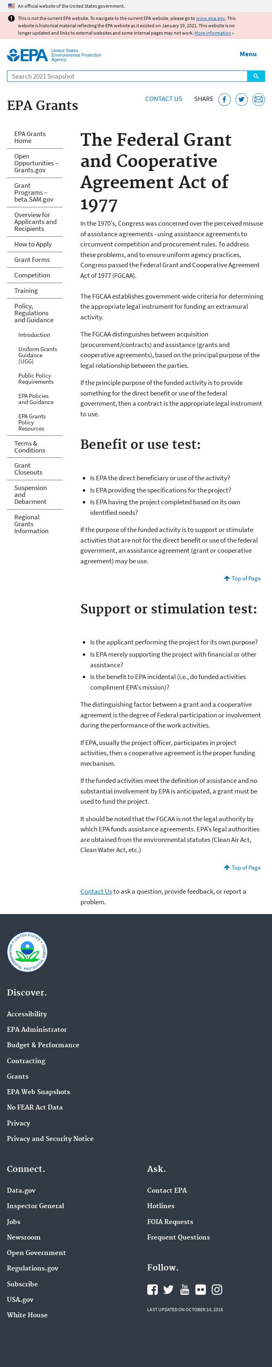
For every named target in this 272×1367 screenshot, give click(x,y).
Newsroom (24, 1238)
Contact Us (163, 98)
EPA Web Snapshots (38, 1092)
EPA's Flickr (200, 1289)
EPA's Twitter (168, 1289)
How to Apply (33, 244)
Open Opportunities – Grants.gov (36, 163)
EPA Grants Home (30, 137)
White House (27, 1315)
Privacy (18, 1123)
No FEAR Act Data (35, 1108)
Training (26, 290)
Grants (18, 1077)
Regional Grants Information (31, 523)
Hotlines (161, 1206)
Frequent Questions (178, 1238)
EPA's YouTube (184, 1289)
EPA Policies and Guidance (35, 399)
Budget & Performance (43, 1045)
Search (256, 76)
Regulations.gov (32, 1268)
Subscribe (22, 1284)
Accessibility (27, 1014)
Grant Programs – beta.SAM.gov (33, 192)
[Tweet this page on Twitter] (241, 99)
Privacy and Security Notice (50, 1139)
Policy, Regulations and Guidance (33, 312)
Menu (248, 53)
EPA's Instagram (217, 1289)
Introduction (34, 334)
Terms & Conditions (29, 447)
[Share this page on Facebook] (224, 99)
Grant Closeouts (28, 469)
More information (213, 33)
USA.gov (20, 1300)
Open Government (36, 1253)
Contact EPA (167, 1191)
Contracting (26, 1061)
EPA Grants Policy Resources (32, 422)
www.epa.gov (210, 18)
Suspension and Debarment (30, 494)
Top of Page (246, 578)
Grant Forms (32, 259)
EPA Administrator (37, 1030)
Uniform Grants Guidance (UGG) (37, 355)
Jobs (13, 1222)
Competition (32, 274)
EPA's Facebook (152, 1289)
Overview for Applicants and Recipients (35, 221)
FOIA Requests (170, 1222)
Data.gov (21, 1191)
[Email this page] (258, 99)
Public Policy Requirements (35, 378)
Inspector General (35, 1206)
